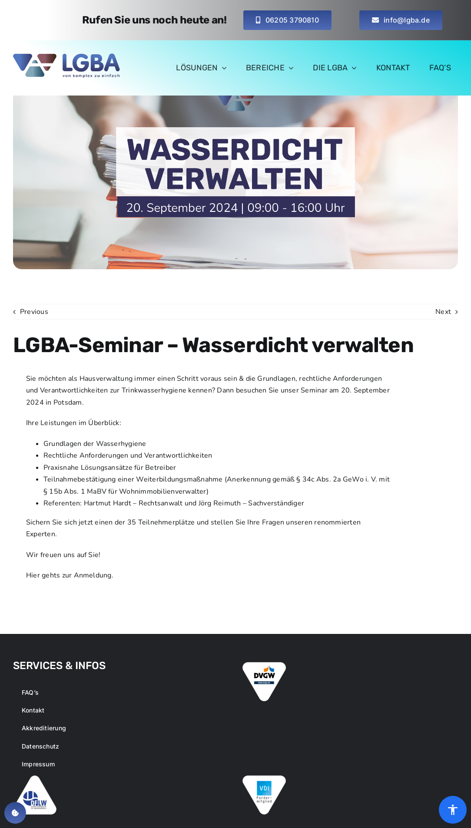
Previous (34, 312)
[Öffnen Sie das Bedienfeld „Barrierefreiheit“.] (453, 810)
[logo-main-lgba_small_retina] (67, 57)
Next (443, 312)
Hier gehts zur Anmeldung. (69, 575)
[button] (15, 813)
